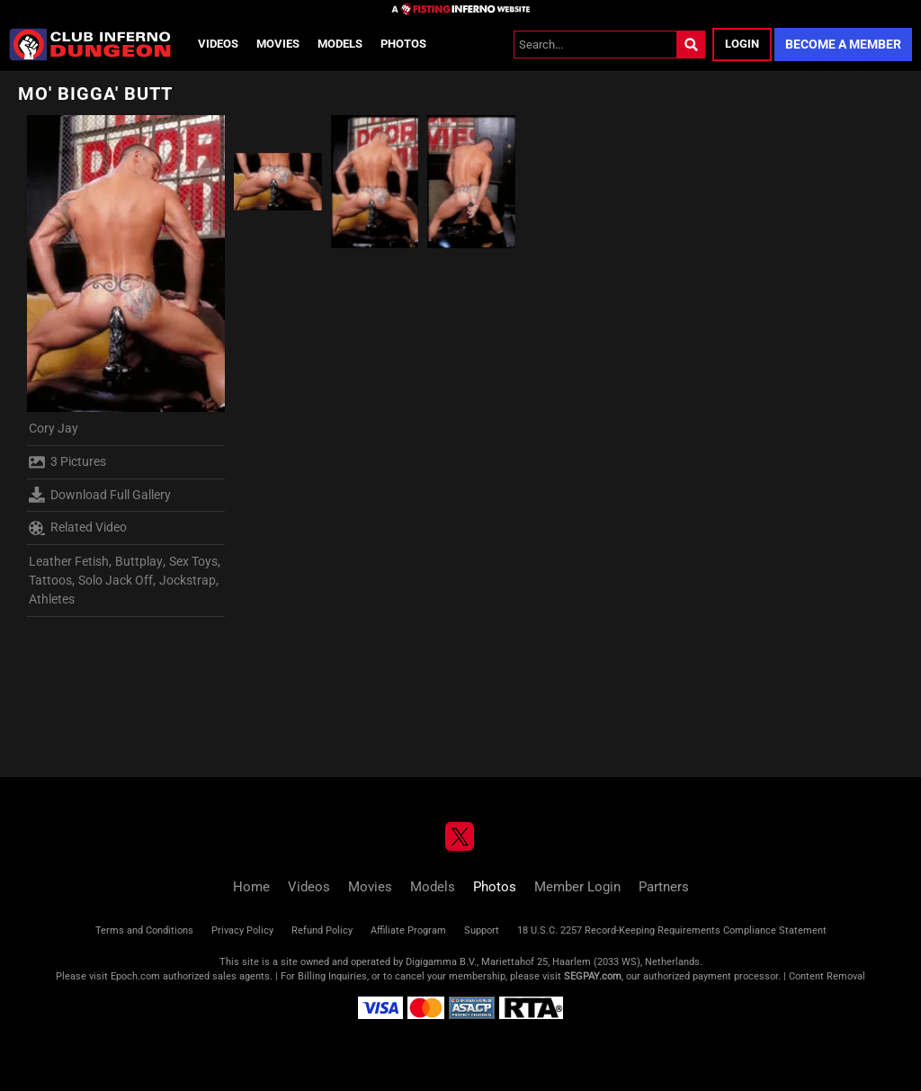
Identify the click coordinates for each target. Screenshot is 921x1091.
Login (742, 43)
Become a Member (843, 44)
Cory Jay (53, 428)
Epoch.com (135, 976)
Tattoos (50, 580)
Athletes (52, 599)
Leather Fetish (69, 561)
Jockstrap (187, 580)
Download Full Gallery (100, 495)
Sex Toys (193, 561)
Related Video (78, 528)
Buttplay (139, 561)
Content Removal (827, 976)
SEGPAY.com (592, 976)
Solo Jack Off (115, 580)
